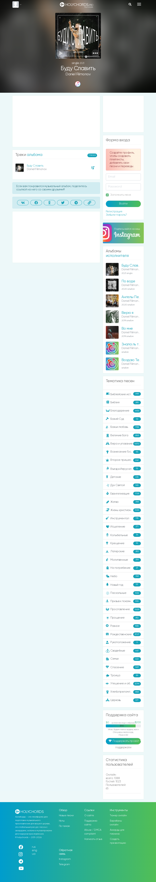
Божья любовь (123, 427)
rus (34, 847)
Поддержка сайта (90, 823)
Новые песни (66, 815)
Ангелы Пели (132, 297)
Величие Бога (123, 435)
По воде (128, 281)
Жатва (123, 502)
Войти (123, 203)
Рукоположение (123, 642)
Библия (123, 402)
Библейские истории (123, 394)
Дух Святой (123, 485)
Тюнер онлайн (118, 815)
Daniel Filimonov (78, 74)
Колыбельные (123, 535)
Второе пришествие (123, 460)
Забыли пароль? (116, 214)
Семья (123, 659)
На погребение (123, 568)
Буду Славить (35, 165)
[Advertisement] (56, 121)
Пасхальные (123, 593)
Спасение (123, 667)
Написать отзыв (93, 839)
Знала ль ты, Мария (137, 344)
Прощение (123, 618)
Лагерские (123, 551)
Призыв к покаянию (123, 601)
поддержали (123, 747)
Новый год (123, 585)
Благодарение (123, 411)
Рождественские (123, 634)
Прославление (123, 609)
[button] (95, 53)
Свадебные (123, 651)
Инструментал (123, 518)
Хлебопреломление (123, 692)
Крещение (123, 543)
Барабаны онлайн (116, 823)
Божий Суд (123, 419)
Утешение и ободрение (123, 684)
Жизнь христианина (123, 510)
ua (33, 854)
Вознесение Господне (123, 452)
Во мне (127, 329)
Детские (123, 477)
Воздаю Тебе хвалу (138, 360)
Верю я (127, 313)
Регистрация (114, 211)
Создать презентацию (118, 841)
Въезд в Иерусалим (123, 469)
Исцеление (123, 527)
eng (34, 850)
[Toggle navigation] (139, 4)
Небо (123, 576)
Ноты (62, 821)
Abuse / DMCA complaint (92, 832)
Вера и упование (123, 444)
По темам (64, 826)
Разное (123, 626)
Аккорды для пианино (117, 832)
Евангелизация (123, 493)
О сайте (89, 815)
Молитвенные (123, 560)
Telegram (64, 864)
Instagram (65, 859)
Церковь (123, 700)
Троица (123, 675)
